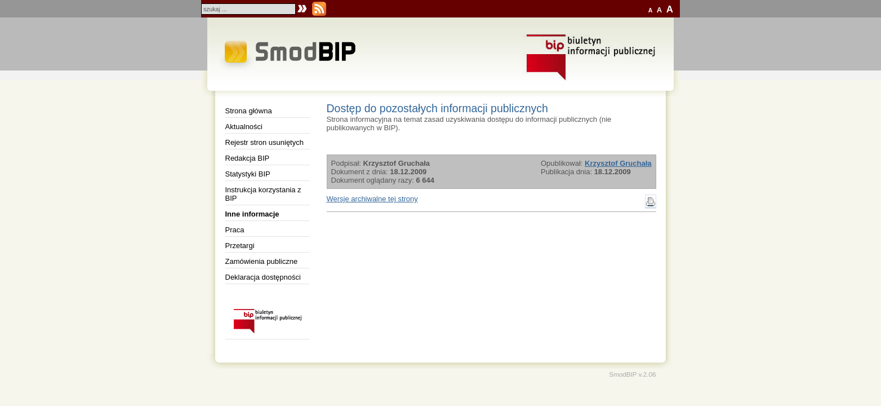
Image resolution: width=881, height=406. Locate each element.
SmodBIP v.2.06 (632, 374)
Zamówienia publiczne (261, 261)
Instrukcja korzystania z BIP (263, 194)
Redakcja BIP (247, 158)
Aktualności (243, 126)
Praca (234, 230)
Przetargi (240, 245)
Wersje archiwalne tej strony (372, 199)
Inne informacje (252, 214)
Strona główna (248, 111)
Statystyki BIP (247, 174)
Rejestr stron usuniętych (264, 142)
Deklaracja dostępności (263, 277)
